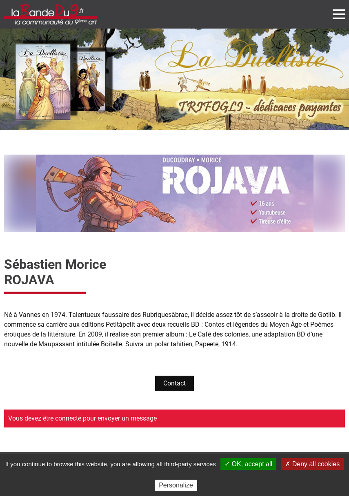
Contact (174, 383)
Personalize (176, 485)
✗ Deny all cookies (312, 464)
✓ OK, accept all (248, 464)
